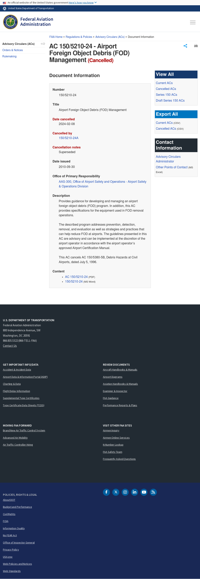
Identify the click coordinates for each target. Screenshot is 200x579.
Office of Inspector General (19, 542)
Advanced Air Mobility (15, 437)
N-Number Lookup (113, 444)
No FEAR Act (10, 535)
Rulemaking (9, 56)
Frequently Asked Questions (119, 459)
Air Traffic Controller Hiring (18, 444)
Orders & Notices (12, 50)
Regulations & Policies (79, 37)
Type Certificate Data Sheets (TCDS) (23, 405)
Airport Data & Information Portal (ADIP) (25, 377)
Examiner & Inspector (115, 391)
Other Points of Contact (172, 167)
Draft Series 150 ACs (170, 100)
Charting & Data (12, 384)
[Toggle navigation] (193, 22)
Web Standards (12, 571)
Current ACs (164, 83)
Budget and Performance (17, 507)
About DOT (9, 500)
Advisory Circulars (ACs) (18, 44)
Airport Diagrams (112, 377)
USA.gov (7, 557)
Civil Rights (9, 514)
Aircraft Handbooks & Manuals (120, 369)
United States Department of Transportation (31, 8)
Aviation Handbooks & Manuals (120, 384)
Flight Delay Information (16, 391)
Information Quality (14, 528)
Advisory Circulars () (110, 37)
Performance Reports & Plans (120, 405)
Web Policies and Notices (17, 564)
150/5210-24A (69, 138)
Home (55, 37)
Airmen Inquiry (111, 430)
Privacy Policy (11, 549)
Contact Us (10, 346)
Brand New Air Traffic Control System (24, 430)
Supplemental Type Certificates (21, 398)
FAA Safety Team (112, 452)
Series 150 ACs (166, 94)
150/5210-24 (74, 281)
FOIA (5, 521)
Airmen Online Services (116, 437)
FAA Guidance (111, 398)
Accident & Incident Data (17, 369)
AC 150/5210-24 (76, 276)
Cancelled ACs (166, 88)
